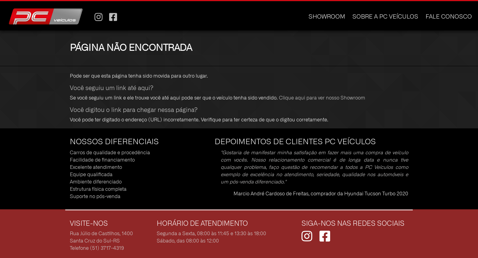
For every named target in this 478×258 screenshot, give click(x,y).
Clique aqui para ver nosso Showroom (322, 98)
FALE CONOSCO (449, 17)
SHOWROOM (327, 17)
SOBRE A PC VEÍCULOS (385, 17)
